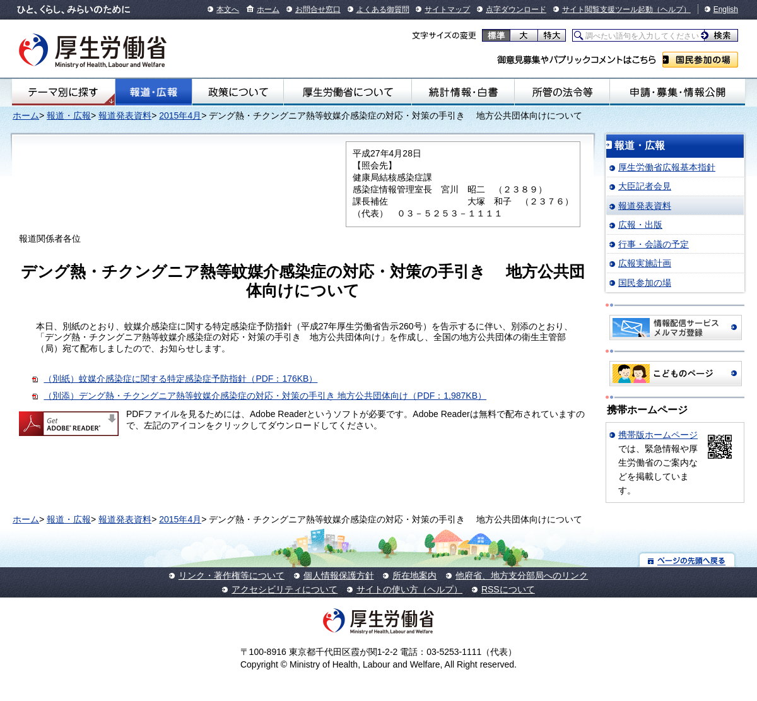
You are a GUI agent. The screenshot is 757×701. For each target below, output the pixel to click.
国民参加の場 (700, 60)
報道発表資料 (124, 115)
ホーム (268, 9)
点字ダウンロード (516, 9)
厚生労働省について (347, 92)
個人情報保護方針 (338, 575)
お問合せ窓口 (318, 9)
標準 (496, 35)
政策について (237, 92)
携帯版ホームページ (658, 435)
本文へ (227, 9)
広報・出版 (640, 225)
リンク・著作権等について (232, 575)
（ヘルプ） (672, 9)
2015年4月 (180, 115)
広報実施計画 (644, 263)
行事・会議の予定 (653, 244)
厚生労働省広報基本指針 (666, 167)
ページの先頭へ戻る (687, 559)
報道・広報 (153, 92)
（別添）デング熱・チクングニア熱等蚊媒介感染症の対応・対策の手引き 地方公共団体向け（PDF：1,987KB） (265, 396)
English (725, 9)
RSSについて (508, 589)
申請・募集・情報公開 (677, 92)
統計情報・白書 (463, 92)
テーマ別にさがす (63, 92)
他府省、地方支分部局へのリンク (521, 575)
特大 (551, 35)
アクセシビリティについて (284, 589)
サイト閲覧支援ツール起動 (607, 9)
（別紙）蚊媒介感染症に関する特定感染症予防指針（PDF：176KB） (180, 379)
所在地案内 (414, 575)
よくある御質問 (382, 9)
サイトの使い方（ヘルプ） (409, 589)
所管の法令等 (562, 92)
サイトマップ (447, 9)
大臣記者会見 (644, 186)
